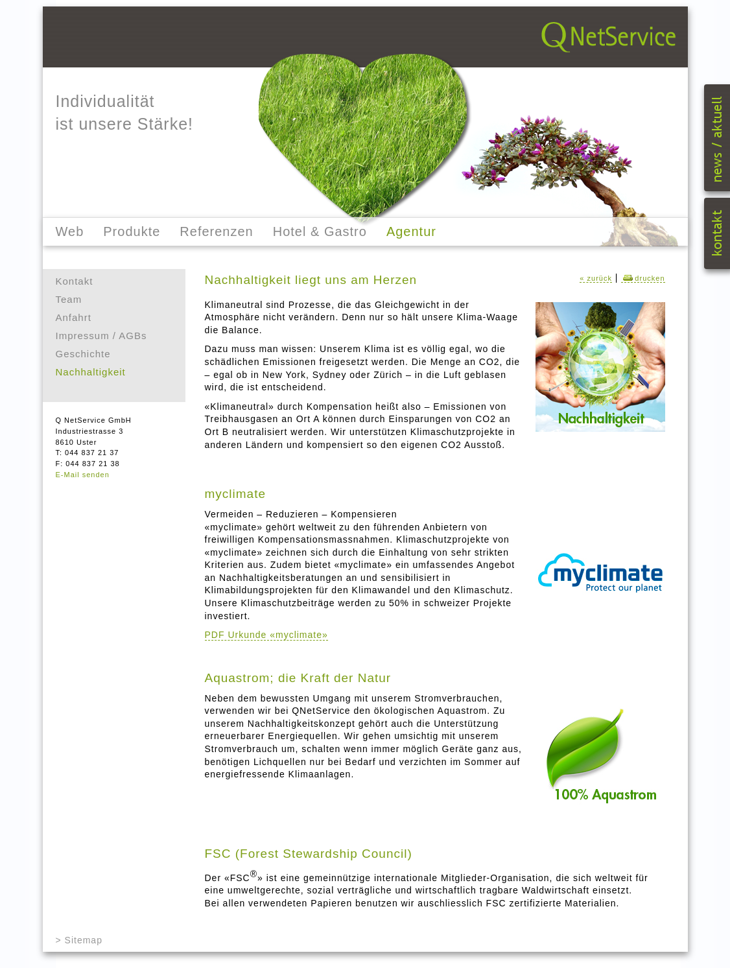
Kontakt (74, 281)
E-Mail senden (83, 474)
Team (69, 299)
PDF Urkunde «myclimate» (266, 635)
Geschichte (83, 353)
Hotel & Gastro (320, 231)
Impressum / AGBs (101, 335)
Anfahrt (73, 317)
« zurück (596, 278)
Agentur (411, 231)
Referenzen (216, 231)
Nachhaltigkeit (91, 371)
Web (70, 231)
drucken (643, 278)
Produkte (131, 231)
